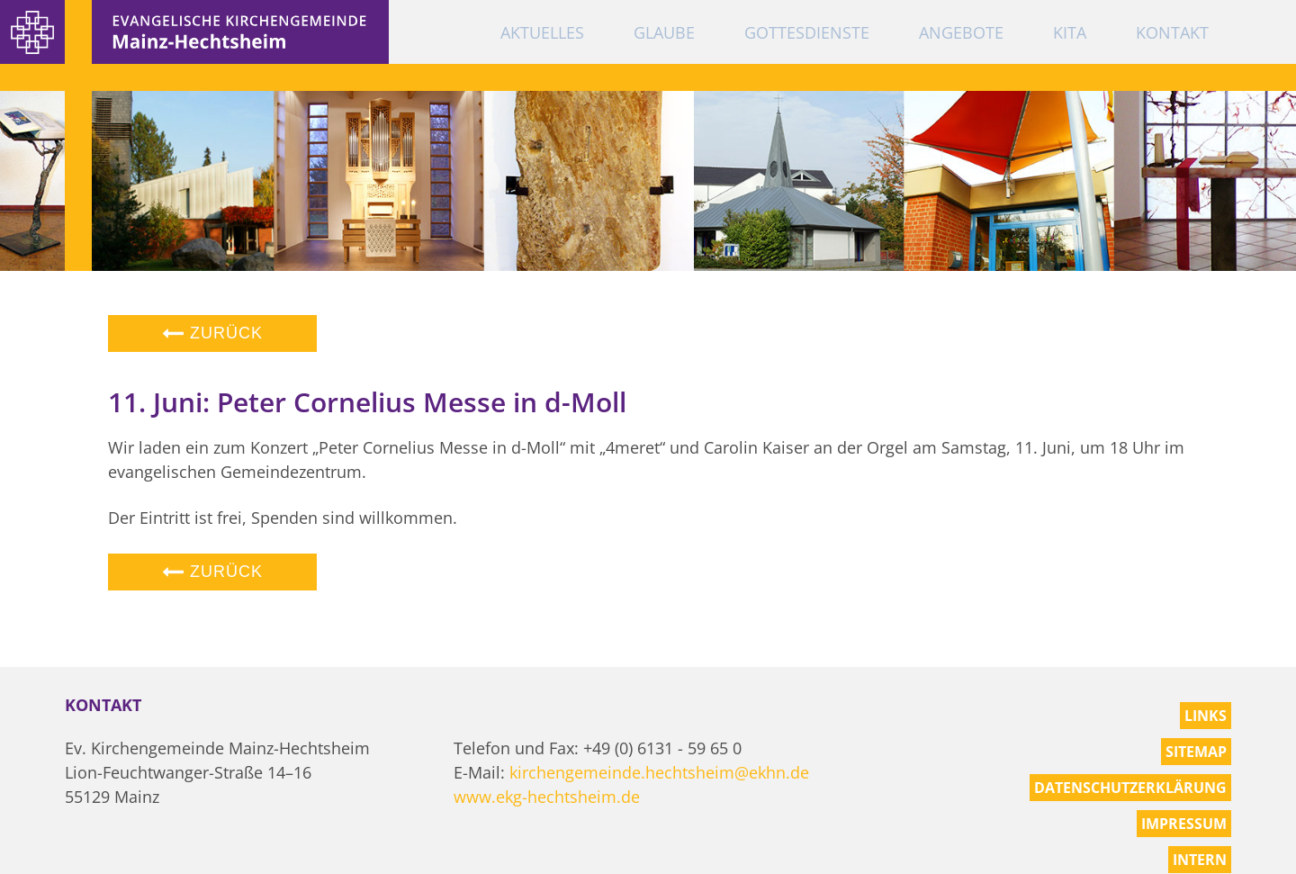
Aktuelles (542, 32)
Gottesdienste (806, 32)
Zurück (212, 333)
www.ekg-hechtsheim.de (547, 796)
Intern (1200, 859)
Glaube (664, 32)
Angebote (961, 32)
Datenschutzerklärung (1130, 787)
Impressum (1184, 823)
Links (1205, 715)
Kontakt (1172, 32)
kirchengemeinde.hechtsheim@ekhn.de (659, 772)
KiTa (1069, 32)
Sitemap (1196, 751)
